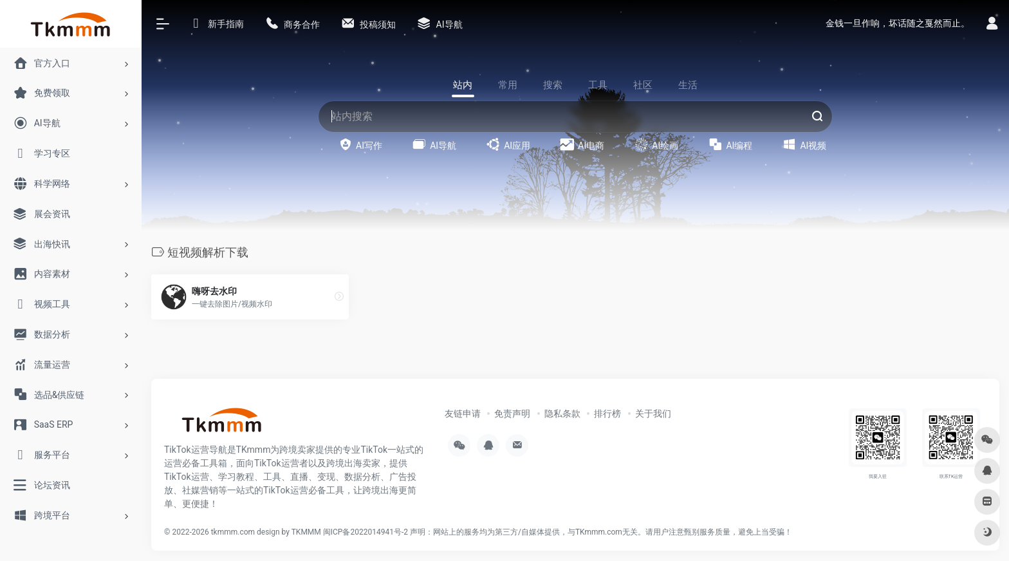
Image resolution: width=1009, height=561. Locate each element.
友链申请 (463, 413)
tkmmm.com (233, 532)
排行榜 (607, 413)
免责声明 (512, 413)
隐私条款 (562, 413)
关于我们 (653, 413)
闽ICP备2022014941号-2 (365, 532)
